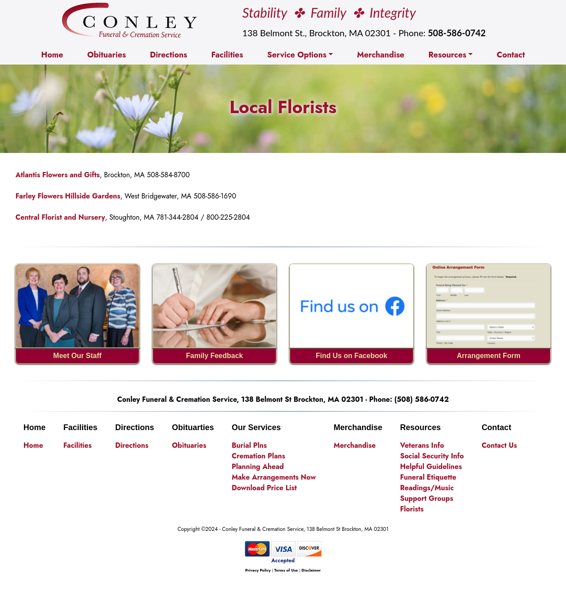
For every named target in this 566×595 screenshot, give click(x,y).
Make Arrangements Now (274, 477)
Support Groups (426, 498)
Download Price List (264, 488)
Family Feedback (214, 355)
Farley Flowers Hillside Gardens (67, 196)
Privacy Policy (258, 570)
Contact (511, 55)
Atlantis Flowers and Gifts (57, 175)
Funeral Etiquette (428, 477)
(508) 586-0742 (421, 399)
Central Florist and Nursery (60, 217)
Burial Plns (249, 445)
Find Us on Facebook (351, 355)
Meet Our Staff (77, 355)
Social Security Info (432, 456)
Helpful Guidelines (431, 467)
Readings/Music (427, 488)
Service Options (296, 55)
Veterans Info (422, 445)
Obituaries (106, 55)
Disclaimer (311, 570)
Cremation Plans (258, 456)
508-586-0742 (457, 32)
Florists (412, 509)
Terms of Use (286, 570)
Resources (447, 55)
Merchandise (380, 55)
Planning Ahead (258, 467)
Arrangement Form (488, 355)
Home (54, 55)
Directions (168, 55)
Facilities (227, 55)
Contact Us (499, 445)
